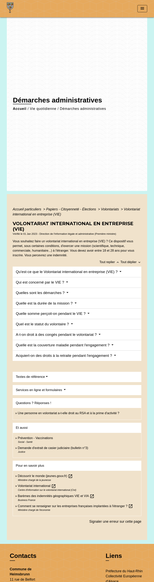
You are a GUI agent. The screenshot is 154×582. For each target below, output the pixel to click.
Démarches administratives (83, 109)
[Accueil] (31, 8)
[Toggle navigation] (142, 8)
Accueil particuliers (27, 209)
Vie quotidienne (43, 109)
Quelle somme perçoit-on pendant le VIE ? (51, 314)
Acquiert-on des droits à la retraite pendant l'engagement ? (64, 356)
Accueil (20, 109)
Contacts (23, 555)
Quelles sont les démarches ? (41, 293)
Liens (114, 555)
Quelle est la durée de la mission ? (45, 303)
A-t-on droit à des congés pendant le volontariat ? (57, 335)
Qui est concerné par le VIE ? (40, 282)
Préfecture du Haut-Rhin (124, 571)
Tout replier (109, 262)
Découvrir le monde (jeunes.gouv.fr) (45, 476)
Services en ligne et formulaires (39, 390)
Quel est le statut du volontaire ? (43, 324)
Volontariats (110, 209)
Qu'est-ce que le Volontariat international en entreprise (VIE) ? (67, 272)
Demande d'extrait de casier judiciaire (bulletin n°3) (53, 448)
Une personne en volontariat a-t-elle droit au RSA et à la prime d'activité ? (68, 413)
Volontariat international (37, 485)
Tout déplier (130, 262)
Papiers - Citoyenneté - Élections (71, 209)
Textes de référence (30, 377)
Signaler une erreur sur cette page (115, 521)
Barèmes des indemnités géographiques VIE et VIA (56, 496)
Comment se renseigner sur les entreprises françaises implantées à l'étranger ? (75, 506)
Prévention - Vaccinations (35, 438)
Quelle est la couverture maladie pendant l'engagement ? (63, 345)
